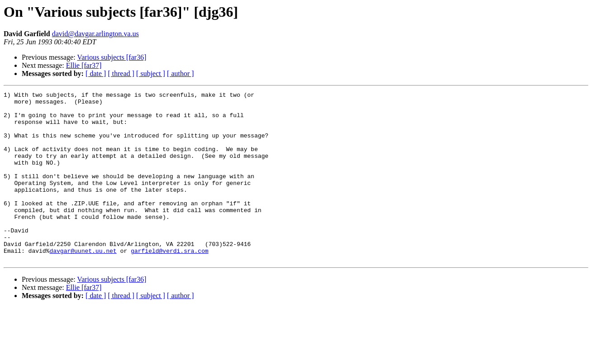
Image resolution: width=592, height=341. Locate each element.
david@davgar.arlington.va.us (95, 34)
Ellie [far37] (84, 65)
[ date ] (96, 73)
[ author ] (180, 73)
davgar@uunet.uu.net (82, 283)
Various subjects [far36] (111, 57)
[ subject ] (150, 73)
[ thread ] (121, 73)
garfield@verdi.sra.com (170, 283)
